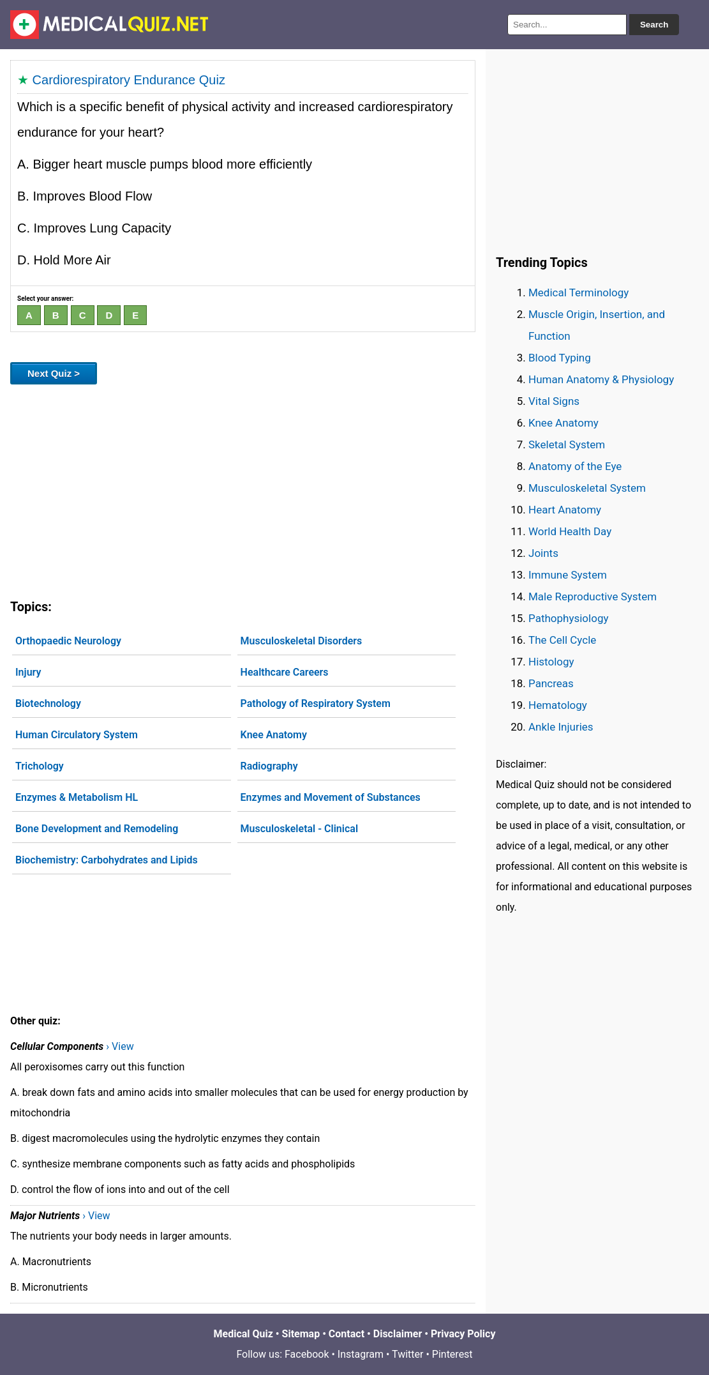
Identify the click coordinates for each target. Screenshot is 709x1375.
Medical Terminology (578, 292)
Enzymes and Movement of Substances (331, 797)
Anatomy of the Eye (575, 466)
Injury (28, 672)
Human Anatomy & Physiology (601, 379)
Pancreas (551, 683)
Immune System (567, 574)
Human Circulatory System (76, 735)
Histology (551, 661)
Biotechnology (48, 703)
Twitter (407, 1354)
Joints (543, 553)
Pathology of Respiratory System (316, 703)
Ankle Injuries (560, 726)
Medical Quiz (243, 1334)
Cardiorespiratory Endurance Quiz (129, 80)
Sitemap (301, 1334)
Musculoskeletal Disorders (301, 641)
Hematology (557, 705)
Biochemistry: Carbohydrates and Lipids (106, 860)
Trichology (39, 766)
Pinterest (452, 1354)
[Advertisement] (242, 489)
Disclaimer (397, 1334)
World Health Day (569, 531)
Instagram (361, 1354)
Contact (346, 1334)
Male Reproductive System (592, 596)
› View (119, 1046)
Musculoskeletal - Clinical (299, 829)
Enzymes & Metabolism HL (76, 797)
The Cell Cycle (562, 640)
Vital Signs (553, 401)
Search (654, 24)
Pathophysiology (568, 618)
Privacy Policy (463, 1334)
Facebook (307, 1354)
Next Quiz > (53, 373)
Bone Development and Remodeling (96, 829)
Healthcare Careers (285, 672)
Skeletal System (566, 444)
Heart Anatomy (564, 509)
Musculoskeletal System (587, 488)
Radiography (269, 766)
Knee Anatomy (274, 735)
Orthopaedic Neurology (68, 641)
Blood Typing (559, 357)
